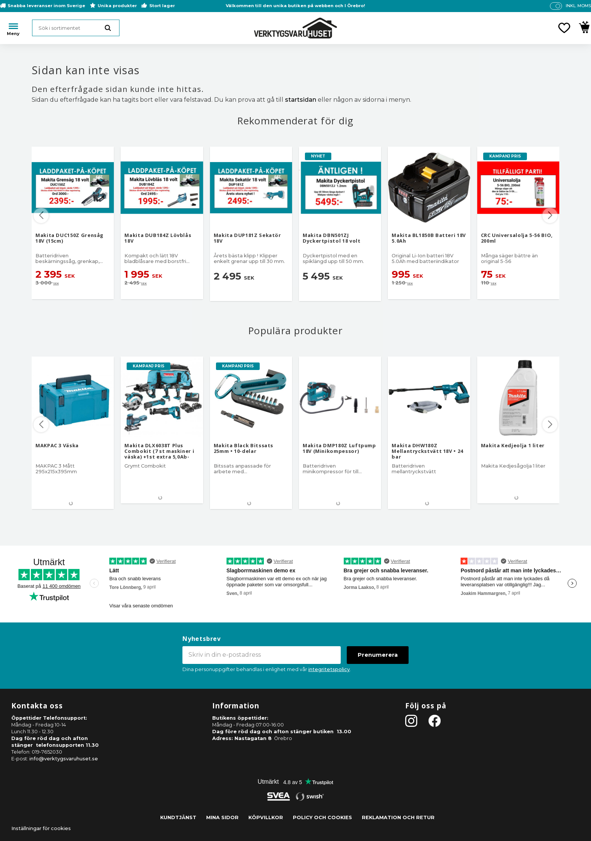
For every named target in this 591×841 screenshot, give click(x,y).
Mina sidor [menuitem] (222, 817)
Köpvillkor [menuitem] (265, 817)
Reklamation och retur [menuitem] (398, 817)
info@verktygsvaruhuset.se (63, 758)
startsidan (300, 99)
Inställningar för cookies (41, 828)
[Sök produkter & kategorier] (75, 28)
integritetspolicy (329, 669)
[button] (564, 28)
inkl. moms (578, 5)
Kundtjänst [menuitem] (178, 817)
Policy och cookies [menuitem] (322, 817)
